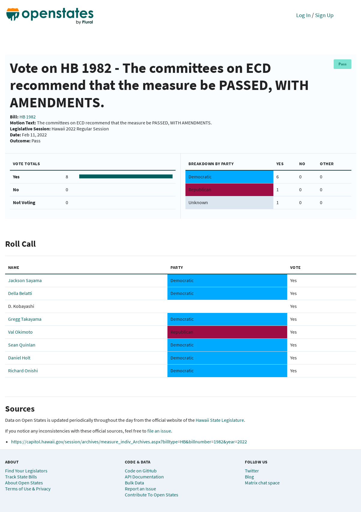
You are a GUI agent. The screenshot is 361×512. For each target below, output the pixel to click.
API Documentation (144, 477)
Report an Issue (140, 489)
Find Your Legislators (26, 471)
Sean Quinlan (21, 345)
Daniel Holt (19, 358)
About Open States (24, 483)
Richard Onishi (23, 371)
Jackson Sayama (25, 280)
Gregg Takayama (24, 319)
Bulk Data (134, 483)
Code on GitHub (141, 471)
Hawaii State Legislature (220, 420)
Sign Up (324, 15)
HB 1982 (28, 117)
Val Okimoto (20, 332)
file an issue (159, 431)
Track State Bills (21, 477)
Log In (303, 15)
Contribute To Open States (151, 495)
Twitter (252, 471)
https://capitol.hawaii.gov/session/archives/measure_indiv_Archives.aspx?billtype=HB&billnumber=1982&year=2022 (129, 442)
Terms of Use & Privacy (27, 489)
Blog (249, 477)
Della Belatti (20, 293)
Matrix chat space (262, 483)
